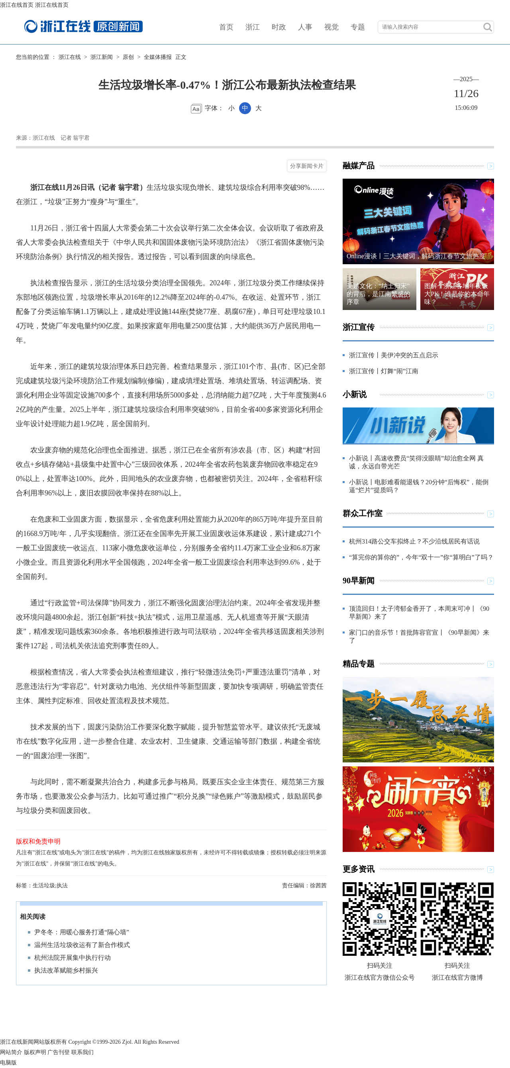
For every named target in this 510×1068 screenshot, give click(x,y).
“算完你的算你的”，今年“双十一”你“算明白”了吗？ (421, 557)
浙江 (252, 27)
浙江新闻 (101, 57)
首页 (226, 27)
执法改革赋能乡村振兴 (66, 970)
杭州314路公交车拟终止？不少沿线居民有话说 (414, 541)
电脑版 (8, 1063)
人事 (305, 27)
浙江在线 (70, 57)
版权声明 (35, 1052)
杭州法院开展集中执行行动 (72, 957)
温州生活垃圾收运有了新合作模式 (82, 944)
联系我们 (82, 1052)
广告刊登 (58, 1052)
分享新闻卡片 (307, 166)
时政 (279, 27)
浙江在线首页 (16, 5)
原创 (128, 57)
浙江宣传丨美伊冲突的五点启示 (393, 355)
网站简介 (11, 1052)
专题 (358, 27)
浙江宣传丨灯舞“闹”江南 (383, 371)
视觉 (331, 27)
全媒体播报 (158, 57)
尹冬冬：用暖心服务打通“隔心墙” (81, 932)
